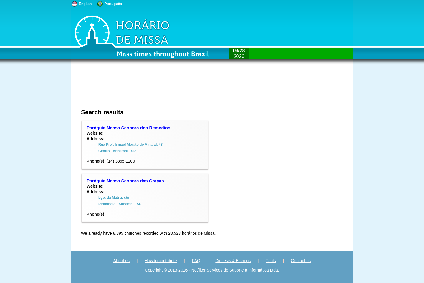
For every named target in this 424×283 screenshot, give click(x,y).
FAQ (196, 260)
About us (121, 260)
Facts (271, 260)
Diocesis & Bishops (233, 260)
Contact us (301, 260)
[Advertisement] (172, 90)
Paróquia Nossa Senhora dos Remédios (128, 127)
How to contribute (161, 260)
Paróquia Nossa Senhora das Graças (125, 180)
